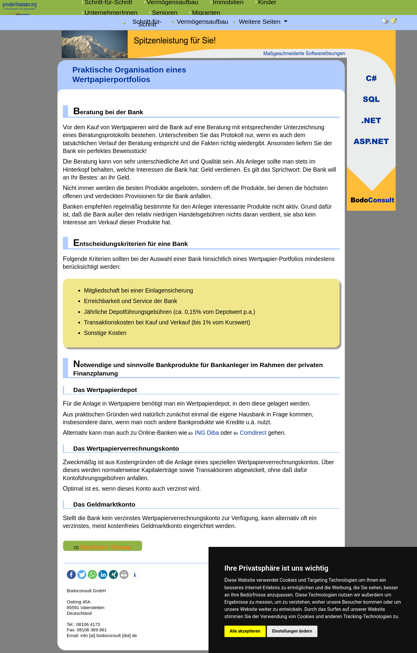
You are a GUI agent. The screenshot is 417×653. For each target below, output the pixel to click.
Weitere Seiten (260, 21)
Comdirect (250, 432)
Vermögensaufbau (202, 21)
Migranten (206, 12)
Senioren (165, 12)
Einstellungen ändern (292, 631)
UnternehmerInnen (111, 12)
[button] (71, 574)
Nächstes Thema (102, 547)
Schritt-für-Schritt (147, 23)
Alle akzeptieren (245, 631)
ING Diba (204, 432)
